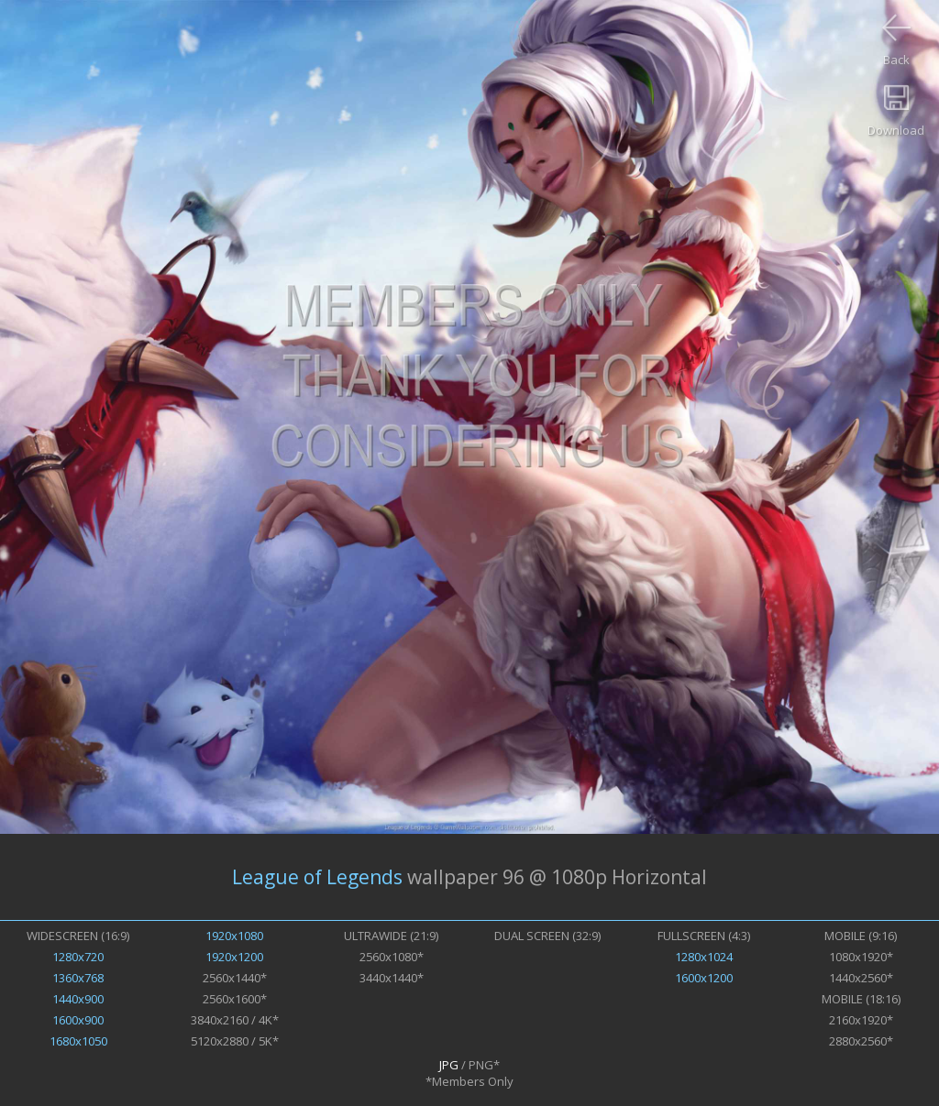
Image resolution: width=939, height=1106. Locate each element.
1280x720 (78, 956)
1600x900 (78, 1020)
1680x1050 (78, 1041)
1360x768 (78, 977)
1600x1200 (704, 977)
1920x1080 (234, 935)
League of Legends (317, 877)
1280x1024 (704, 956)
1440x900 (78, 999)
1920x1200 (234, 956)
